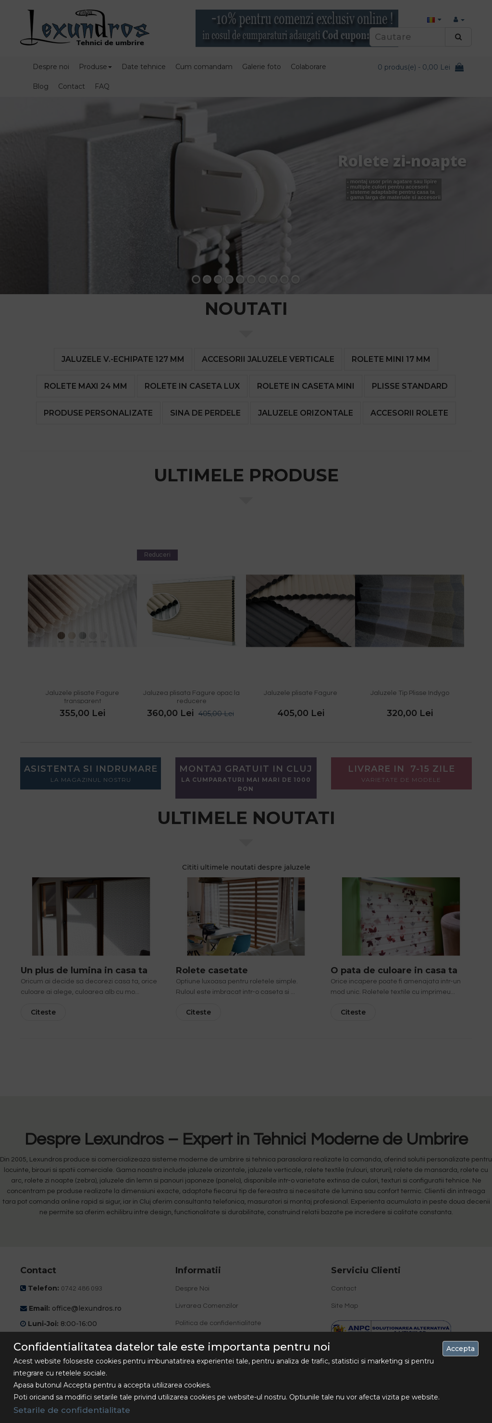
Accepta (460, 1348)
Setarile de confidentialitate (71, 1410)
